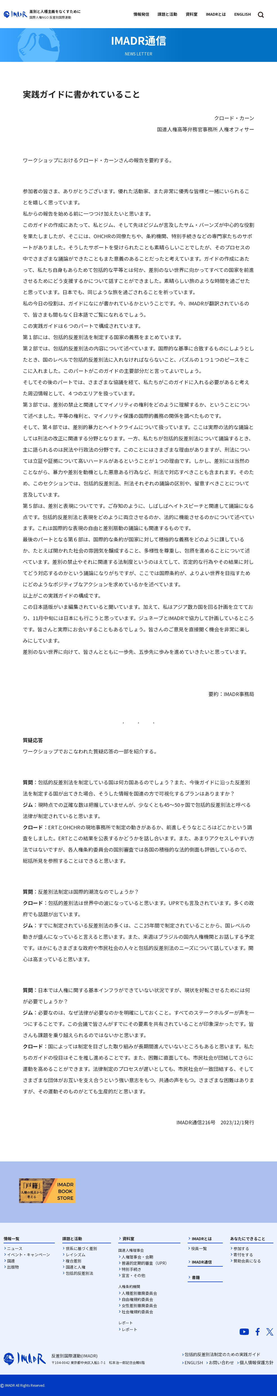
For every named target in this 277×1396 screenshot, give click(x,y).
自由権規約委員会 (137, 1299)
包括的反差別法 (79, 1273)
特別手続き (131, 1269)
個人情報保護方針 (256, 1362)
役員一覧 (199, 1248)
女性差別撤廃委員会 (139, 1305)
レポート (129, 1329)
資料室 (128, 1238)
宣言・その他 (133, 1275)
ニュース (14, 1248)
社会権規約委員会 (137, 1311)
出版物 (13, 1267)
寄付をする (243, 1254)
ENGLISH (194, 1362)
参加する (241, 1248)
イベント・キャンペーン (28, 1254)
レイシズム (75, 1254)
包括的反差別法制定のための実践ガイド (222, 1354)
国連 (11, 1261)
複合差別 (73, 1261)
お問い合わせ (221, 1362)
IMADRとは (202, 1238)
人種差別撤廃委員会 (139, 1293)
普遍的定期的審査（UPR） (145, 1263)
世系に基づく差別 (81, 1248)
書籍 (196, 1277)
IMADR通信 (202, 1262)
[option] (47, 1190)
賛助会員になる (247, 1261)
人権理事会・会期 (137, 1257)
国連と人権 (75, 1267)
